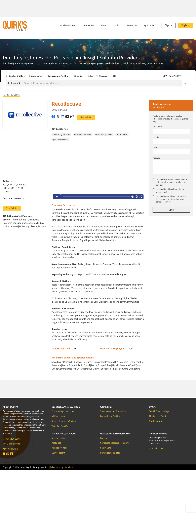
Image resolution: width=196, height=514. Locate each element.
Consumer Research (104, 361)
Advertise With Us (11, 448)
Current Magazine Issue (62, 411)
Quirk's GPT (150, 25)
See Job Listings (59, 437)
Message (156, 158)
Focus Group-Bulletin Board (76, 365)
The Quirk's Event (11, 443)
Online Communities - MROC (65, 368)
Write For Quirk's (59, 426)
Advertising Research (62, 361)
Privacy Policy (56, 467)
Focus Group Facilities (110, 416)
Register (185, 25)
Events (104, 25)
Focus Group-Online (101, 365)
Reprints (69, 467)
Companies (88, 25)
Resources (132, 25)
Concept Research (83, 361)
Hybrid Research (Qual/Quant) (127, 365)
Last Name (157, 137)
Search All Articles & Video (63, 421)
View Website (85, 117)
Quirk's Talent (58, 452)
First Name (157, 126)
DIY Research (121, 361)
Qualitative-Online (90, 368)
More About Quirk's (12, 438)
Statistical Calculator (110, 452)
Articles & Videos (68, 25)
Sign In (168, 25)
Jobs (117, 25)
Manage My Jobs (59, 447)
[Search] (102, 83)
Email (155, 147)
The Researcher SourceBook (114, 411)
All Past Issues (58, 416)
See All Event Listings (159, 411)
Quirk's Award (156, 421)
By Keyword (14, 82)
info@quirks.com (156, 448)
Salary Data (105, 447)
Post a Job (56, 442)
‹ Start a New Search (11, 94)
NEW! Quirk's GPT (172, 76)
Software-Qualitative (129, 368)
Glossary (104, 437)
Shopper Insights (109, 368)
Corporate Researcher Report (114, 442)
